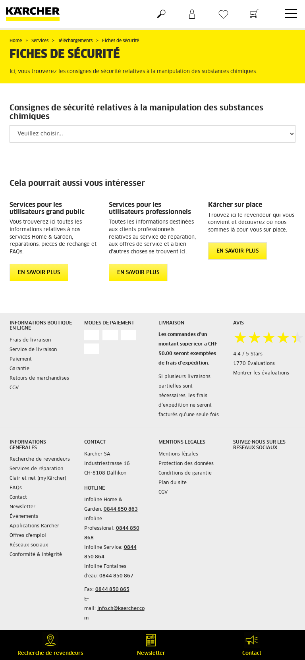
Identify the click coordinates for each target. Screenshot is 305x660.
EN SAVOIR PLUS (39, 272)
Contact (18, 497)
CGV (14, 388)
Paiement (21, 359)
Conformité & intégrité (36, 554)
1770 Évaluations (254, 363)
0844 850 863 (121, 509)
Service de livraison (33, 349)
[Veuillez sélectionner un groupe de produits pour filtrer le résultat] (152, 134)
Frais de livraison (30, 340)
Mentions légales (178, 454)
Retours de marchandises (39, 378)
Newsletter (22, 507)
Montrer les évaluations (261, 373)
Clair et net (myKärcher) (38, 478)
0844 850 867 (116, 576)
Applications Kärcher (34, 526)
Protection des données (186, 463)
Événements (24, 516)
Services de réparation (36, 469)
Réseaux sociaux (29, 545)
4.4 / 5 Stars (248, 354)
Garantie (19, 369)
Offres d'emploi (28, 535)
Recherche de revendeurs (40, 459)
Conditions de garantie (185, 473)
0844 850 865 (112, 589)
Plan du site (172, 483)
